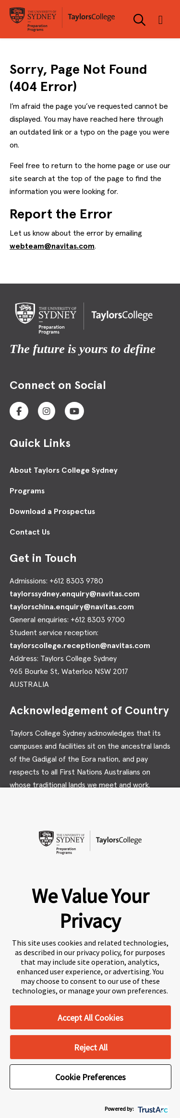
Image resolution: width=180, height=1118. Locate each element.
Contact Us (30, 532)
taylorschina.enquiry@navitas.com (72, 607)
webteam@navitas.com (52, 246)
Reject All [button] (91, 1047)
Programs (27, 491)
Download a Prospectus (52, 511)
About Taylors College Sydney (64, 470)
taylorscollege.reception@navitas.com (80, 646)
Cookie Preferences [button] (90, 1077)
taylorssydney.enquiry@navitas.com (75, 594)
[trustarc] (152, 1109)
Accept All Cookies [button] (90, 1017)
